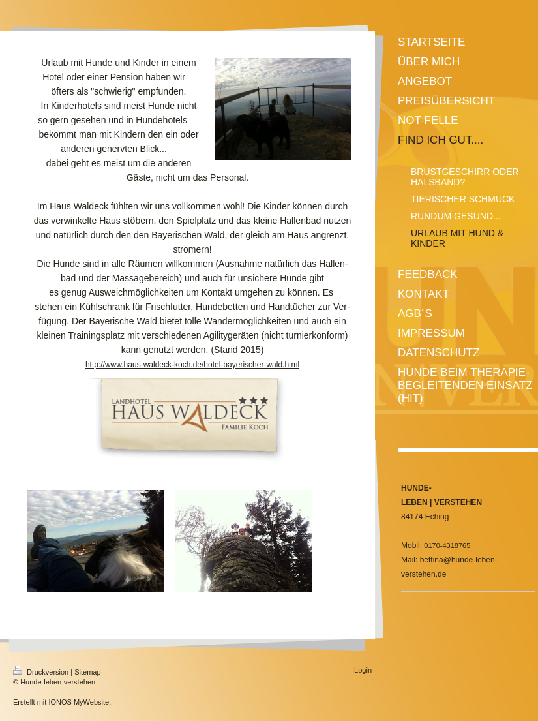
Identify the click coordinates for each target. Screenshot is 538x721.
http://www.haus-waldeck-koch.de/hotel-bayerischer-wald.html (192, 364)
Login (363, 670)
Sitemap (87, 672)
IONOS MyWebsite (78, 702)
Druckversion (41, 672)
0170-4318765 (447, 545)
